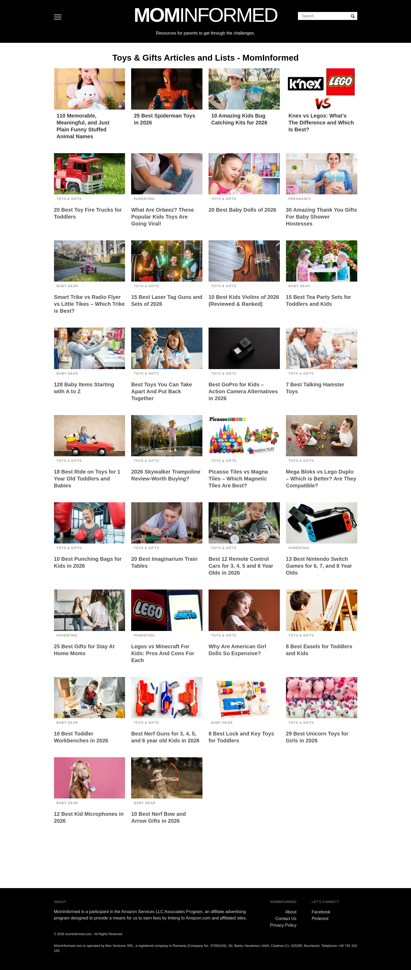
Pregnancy (300, 199)
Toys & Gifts (69, 199)
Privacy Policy (283, 925)
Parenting (144, 199)
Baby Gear (67, 286)
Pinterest (320, 918)
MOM (205, 15)
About (291, 912)
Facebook (321, 912)
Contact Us (285, 918)
